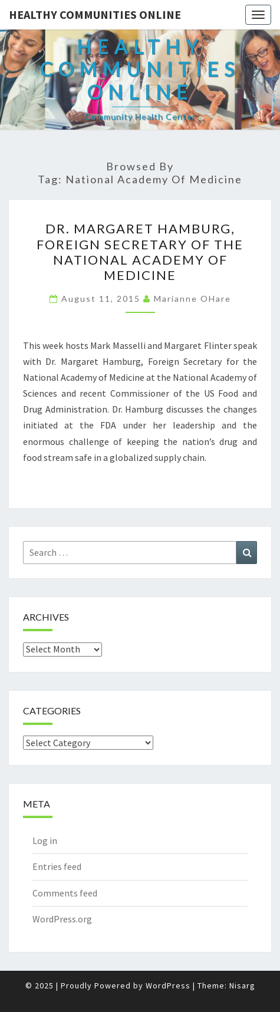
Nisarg (242, 985)
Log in (44, 840)
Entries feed (56, 866)
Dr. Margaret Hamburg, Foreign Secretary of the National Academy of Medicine (140, 251)
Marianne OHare (192, 299)
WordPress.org (62, 919)
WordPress (168, 985)
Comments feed (64, 893)
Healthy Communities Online (95, 14)
